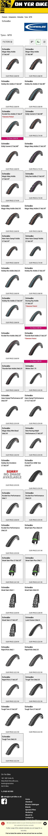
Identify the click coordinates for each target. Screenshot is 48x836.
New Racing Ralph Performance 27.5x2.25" (34, 432)
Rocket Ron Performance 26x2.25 (34, 496)
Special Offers (30, 810)
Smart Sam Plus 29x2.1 (33, 560)
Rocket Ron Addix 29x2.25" (11, 335)
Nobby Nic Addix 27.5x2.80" (35, 84)
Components (12, 17)
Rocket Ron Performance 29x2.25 (10, 529)
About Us (28, 815)
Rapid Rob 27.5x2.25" (10, 679)
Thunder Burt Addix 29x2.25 (12, 368)
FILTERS (7, 42)
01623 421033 (8, 791)
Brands (28, 807)
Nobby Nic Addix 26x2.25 (10, 271)
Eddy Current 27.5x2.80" (34, 114)
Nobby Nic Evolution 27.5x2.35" (8, 464)
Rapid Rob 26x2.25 (32, 649)
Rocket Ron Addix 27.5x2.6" (12, 115)
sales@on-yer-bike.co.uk (12, 797)
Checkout (28, 802)
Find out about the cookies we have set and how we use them (24, 833)
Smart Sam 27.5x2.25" (10, 620)
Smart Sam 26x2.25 (32, 590)
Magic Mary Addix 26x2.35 (11, 208)
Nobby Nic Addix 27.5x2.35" (12, 301)
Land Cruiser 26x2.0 (32, 620)
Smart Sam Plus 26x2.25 (33, 528)
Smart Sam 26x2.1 (7, 590)
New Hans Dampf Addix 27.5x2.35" (11, 239)
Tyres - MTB (28, 17)
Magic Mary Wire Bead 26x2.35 (10, 432)
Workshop (29, 812)
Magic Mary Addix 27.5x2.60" (8, 53)
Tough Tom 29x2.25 (9, 739)
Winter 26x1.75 (30, 368)
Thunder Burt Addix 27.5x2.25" (36, 336)
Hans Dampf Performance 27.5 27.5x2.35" (34, 399)
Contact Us (29, 818)
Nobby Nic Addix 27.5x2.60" (11, 84)
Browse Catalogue (32, 804)
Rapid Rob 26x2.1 (7, 649)
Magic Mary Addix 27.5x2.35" (35, 146)
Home (27, 799)
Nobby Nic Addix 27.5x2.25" (35, 271)
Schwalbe (20, 17)
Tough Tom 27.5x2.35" (33, 709)
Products (4, 17)
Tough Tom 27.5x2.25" (9, 709)
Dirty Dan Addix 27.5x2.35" (35, 176)
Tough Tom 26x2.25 (32, 679)
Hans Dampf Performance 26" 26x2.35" (12, 399)
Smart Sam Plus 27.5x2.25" (11, 560)
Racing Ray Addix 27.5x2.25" (31, 303)
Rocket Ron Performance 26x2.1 (11, 496)
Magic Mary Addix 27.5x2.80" (32, 53)
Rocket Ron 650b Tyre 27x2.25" (33, 464)
